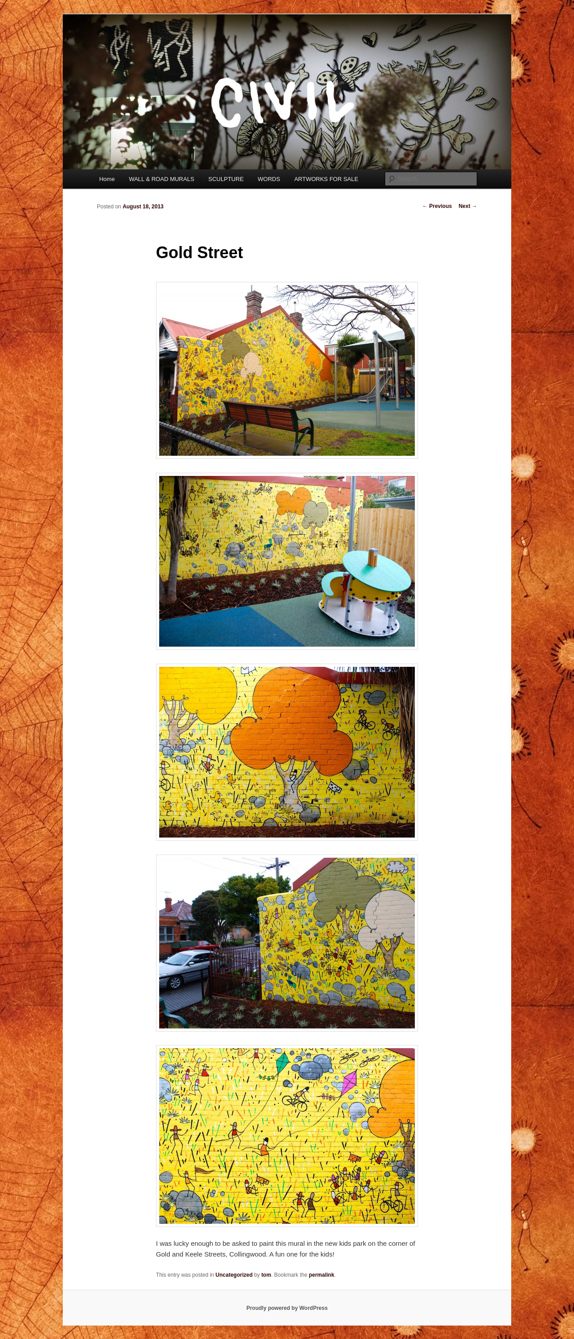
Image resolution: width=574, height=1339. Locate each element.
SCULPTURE (226, 179)
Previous (437, 206)
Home (107, 179)
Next (468, 206)
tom (266, 1275)
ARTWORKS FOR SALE (326, 179)
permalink (322, 1275)
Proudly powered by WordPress (286, 1308)
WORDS (269, 179)
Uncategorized (234, 1275)
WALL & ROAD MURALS (161, 179)
